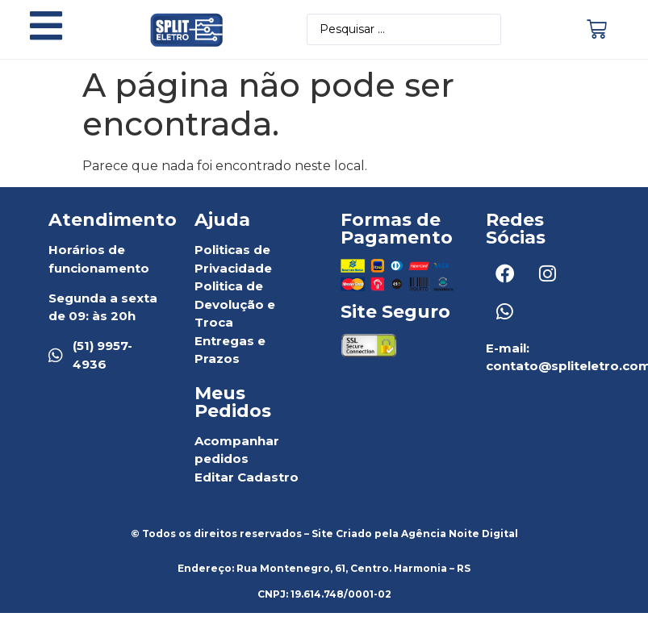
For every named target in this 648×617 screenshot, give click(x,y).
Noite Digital (483, 537)
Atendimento (112, 223)
